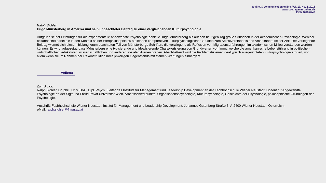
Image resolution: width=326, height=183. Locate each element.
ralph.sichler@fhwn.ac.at (65, 109)
